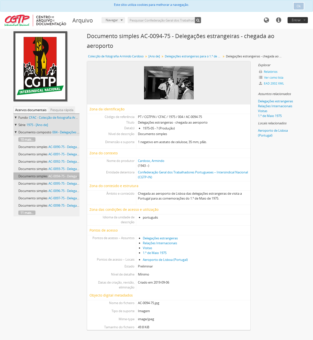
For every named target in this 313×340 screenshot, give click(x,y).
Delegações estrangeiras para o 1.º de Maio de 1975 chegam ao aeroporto (193, 56)
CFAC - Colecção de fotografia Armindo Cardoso (63, 117)
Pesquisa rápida (61, 110)
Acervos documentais (30, 110)
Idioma (266, 20)
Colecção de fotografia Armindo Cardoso (116, 56)
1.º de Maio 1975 (155, 253)
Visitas (147, 248)
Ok (299, 6)
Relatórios (268, 72)
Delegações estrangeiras (160, 238)
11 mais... (27, 213)
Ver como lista (271, 77)
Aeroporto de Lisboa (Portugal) (165, 259)
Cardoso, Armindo (151, 161)
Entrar (296, 20)
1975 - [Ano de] (37, 125)
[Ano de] (154, 56)
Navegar (112, 20)
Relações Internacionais (160, 243)
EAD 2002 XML (271, 83)
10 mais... (27, 139)
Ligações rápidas (278, 20)
